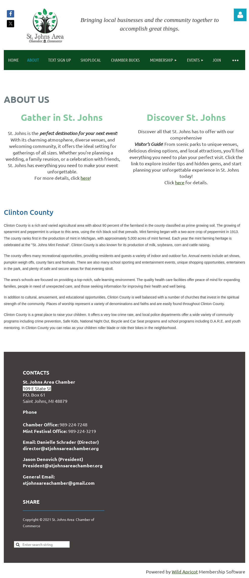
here (85, 177)
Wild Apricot (185, 571)
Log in (240, 15)
